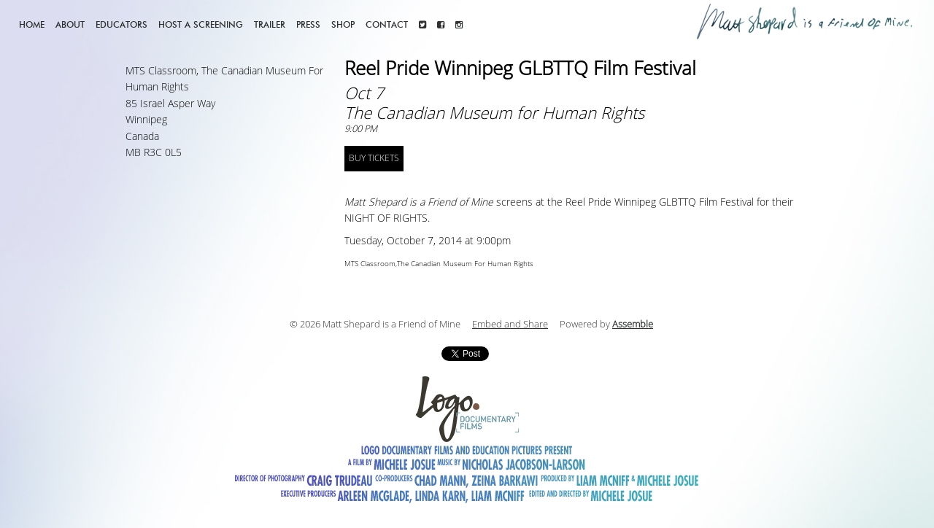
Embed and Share (510, 324)
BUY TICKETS (374, 158)
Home (32, 24)
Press (308, 24)
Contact (387, 24)
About (70, 24)
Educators (121, 24)
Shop (343, 24)
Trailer (269, 24)
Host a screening (200, 24)
